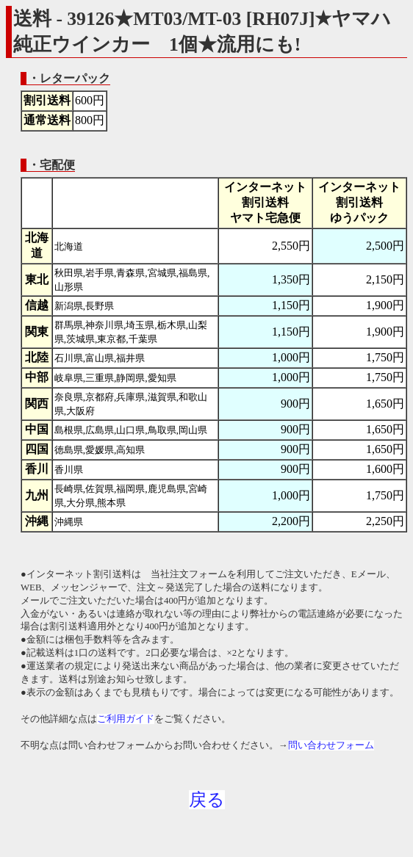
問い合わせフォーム (331, 745)
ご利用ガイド (125, 719)
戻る (207, 799)
